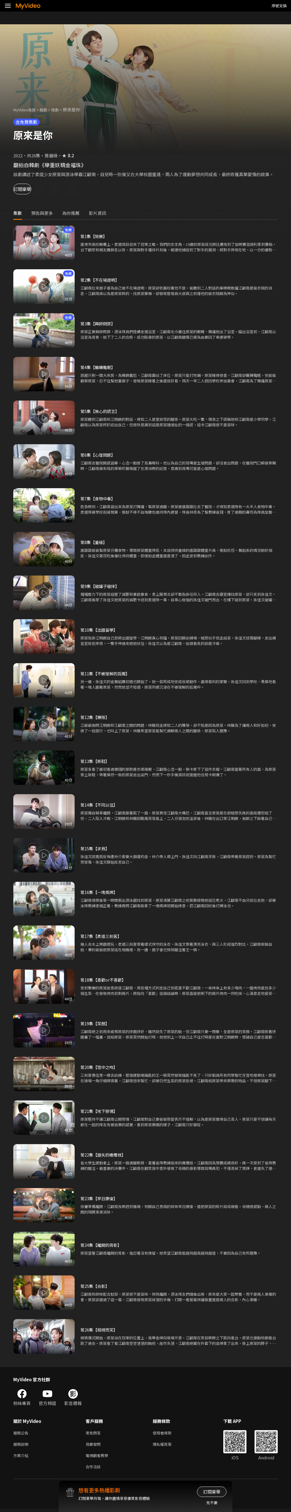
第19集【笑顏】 (95, 1023)
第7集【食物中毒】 (98, 498)
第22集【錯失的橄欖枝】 (104, 1155)
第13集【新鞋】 (95, 761)
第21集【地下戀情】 (100, 1111)
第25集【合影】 (95, 1286)
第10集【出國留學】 (100, 630)
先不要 (212, 1502)
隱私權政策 (167, 1445)
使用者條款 (167, 1433)
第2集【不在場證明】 (101, 280)
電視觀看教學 (99, 1457)
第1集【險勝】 (94, 236)
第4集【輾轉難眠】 (98, 367)
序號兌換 (279, 5)
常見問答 (94, 1433)
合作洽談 (94, 1470)
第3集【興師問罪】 (98, 323)
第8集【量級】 (94, 542)
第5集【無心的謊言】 (101, 411)
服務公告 (22, 1433)
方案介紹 (22, 1457)
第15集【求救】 (95, 848)
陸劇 (60, 109)
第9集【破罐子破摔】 (101, 586)
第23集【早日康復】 (100, 1198)
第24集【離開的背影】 (102, 1245)
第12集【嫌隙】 (95, 717)
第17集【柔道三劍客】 (102, 936)
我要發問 (94, 1445)
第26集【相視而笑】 (100, 1330)
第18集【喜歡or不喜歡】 (104, 980)
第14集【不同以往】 (100, 805)
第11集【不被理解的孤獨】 (106, 673)
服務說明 (22, 1445)
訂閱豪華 (29, 189)
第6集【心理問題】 (98, 455)
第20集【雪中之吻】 (100, 1067)
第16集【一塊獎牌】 (100, 892)
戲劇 (48, 109)
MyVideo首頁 (26, 109)
